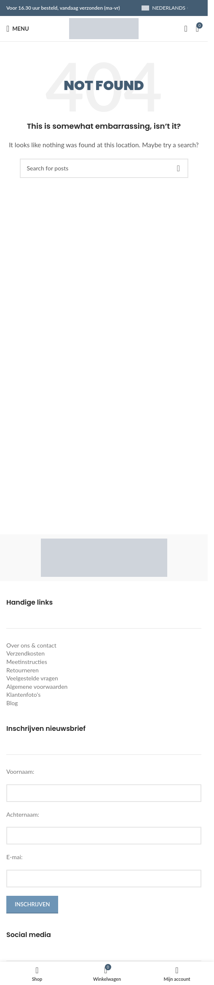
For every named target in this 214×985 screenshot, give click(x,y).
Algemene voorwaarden (36, 686)
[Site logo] (103, 28)
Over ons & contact (31, 645)
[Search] (185, 28)
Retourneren (22, 670)
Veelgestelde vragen (32, 678)
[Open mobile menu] (17, 28)
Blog (12, 702)
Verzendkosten (25, 653)
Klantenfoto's (23, 694)
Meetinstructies (26, 661)
